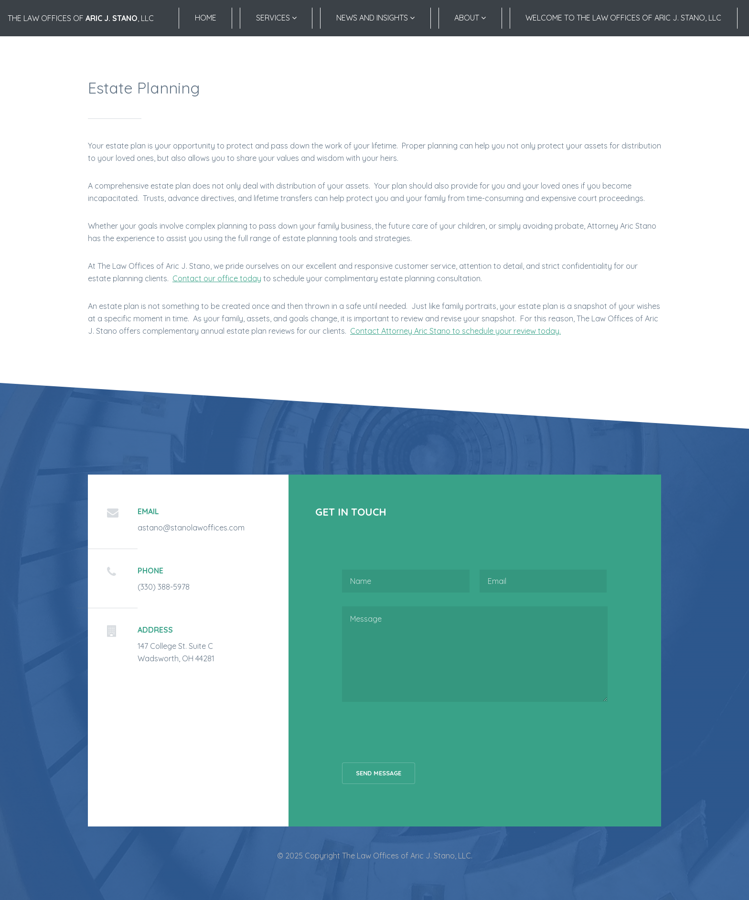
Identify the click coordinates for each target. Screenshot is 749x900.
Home (205, 17)
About (470, 17)
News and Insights (375, 17)
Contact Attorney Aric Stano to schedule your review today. (455, 331)
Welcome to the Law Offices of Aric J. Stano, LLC (623, 17)
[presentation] (414, 732)
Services (276, 17)
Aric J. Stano (112, 18)
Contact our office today (216, 278)
